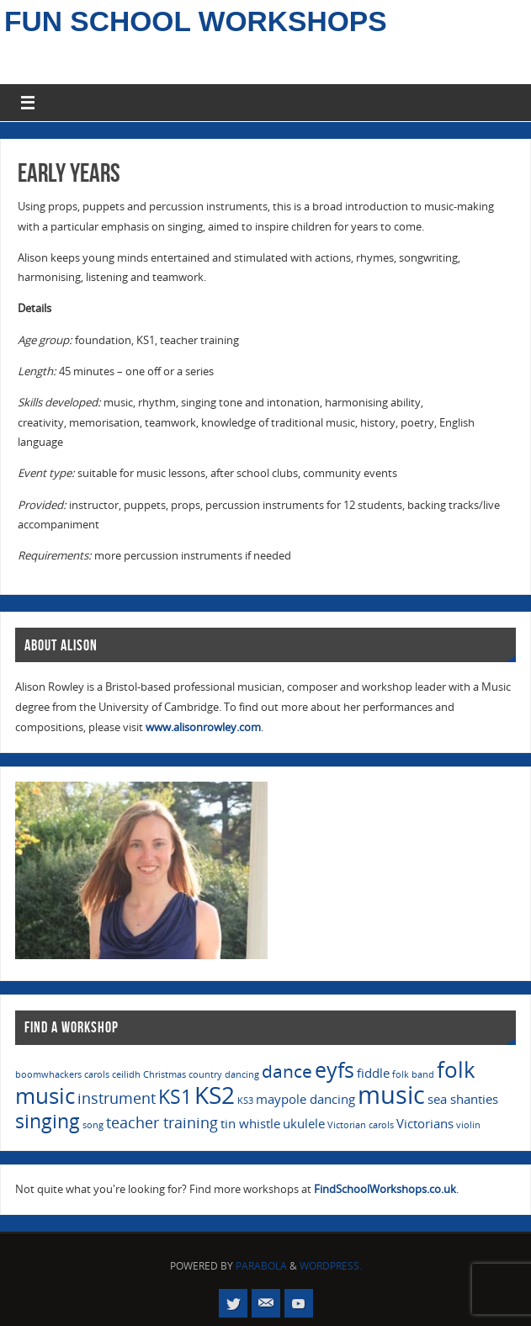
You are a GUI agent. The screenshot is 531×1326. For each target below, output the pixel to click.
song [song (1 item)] (93, 1125)
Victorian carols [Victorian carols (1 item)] (360, 1125)
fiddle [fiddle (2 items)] (373, 1072)
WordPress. (331, 1266)
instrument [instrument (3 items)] (116, 1098)
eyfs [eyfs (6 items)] (334, 1070)
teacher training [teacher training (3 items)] (162, 1122)
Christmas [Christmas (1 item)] (164, 1074)
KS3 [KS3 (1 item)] (245, 1100)
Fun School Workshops (195, 21)
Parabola (261, 1266)
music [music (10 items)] (391, 1094)
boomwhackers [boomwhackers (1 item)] (48, 1074)
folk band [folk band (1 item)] (413, 1074)
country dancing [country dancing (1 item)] (224, 1074)
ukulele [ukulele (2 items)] (304, 1123)
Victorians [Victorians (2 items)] (425, 1123)
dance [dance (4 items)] (287, 1071)
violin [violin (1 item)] (468, 1125)
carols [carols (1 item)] (96, 1074)
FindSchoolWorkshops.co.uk (385, 1188)
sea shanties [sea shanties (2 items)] (462, 1098)
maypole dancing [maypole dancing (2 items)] (305, 1098)
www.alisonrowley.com (203, 727)
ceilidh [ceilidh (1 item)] (126, 1074)
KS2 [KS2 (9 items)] (214, 1095)
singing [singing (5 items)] (47, 1121)
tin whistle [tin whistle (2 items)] (250, 1123)
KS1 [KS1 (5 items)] (175, 1097)
